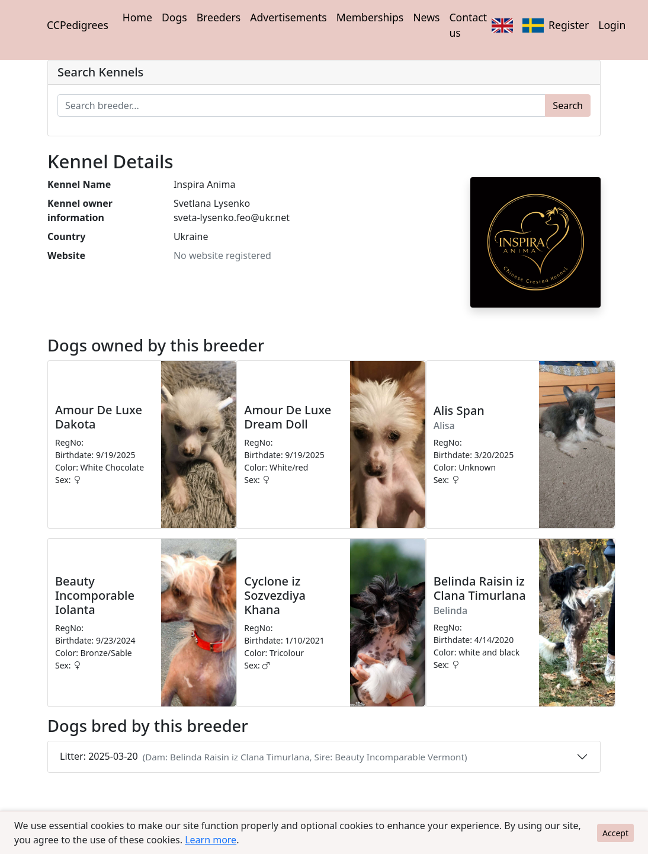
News (426, 17)
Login (611, 25)
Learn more (210, 839)
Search (568, 105)
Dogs (174, 17)
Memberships (369, 17)
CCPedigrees (77, 25)
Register (568, 25)
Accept (615, 833)
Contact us (468, 25)
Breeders (219, 17)
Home (137, 17)
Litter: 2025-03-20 (263, 756)
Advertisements (288, 17)
